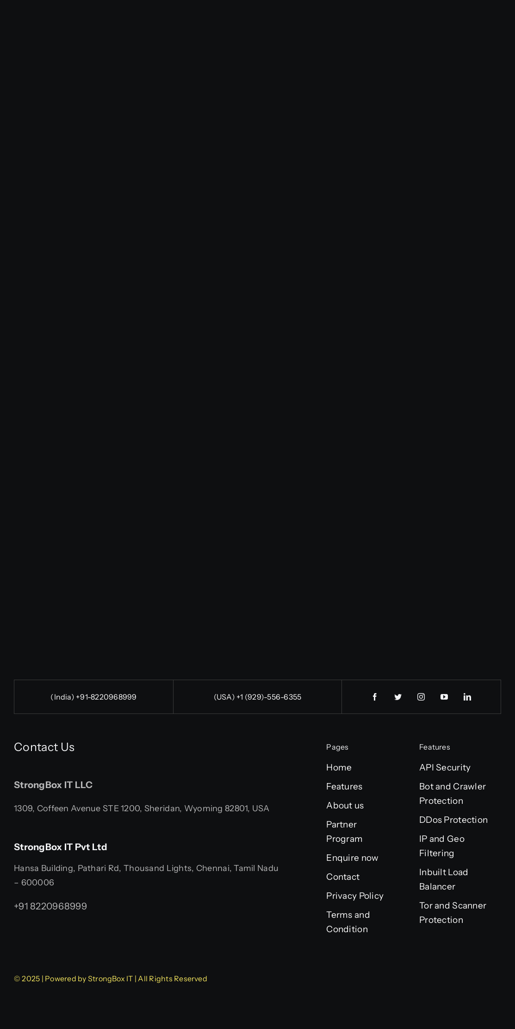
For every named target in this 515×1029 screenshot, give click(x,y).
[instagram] (421, 696)
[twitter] (398, 696)
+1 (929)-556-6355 (268, 696)
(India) (63, 696)
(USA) (225, 696)
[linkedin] (468, 696)
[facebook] (375, 696)
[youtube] (444, 696)
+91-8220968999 (106, 696)
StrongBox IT (110, 978)
